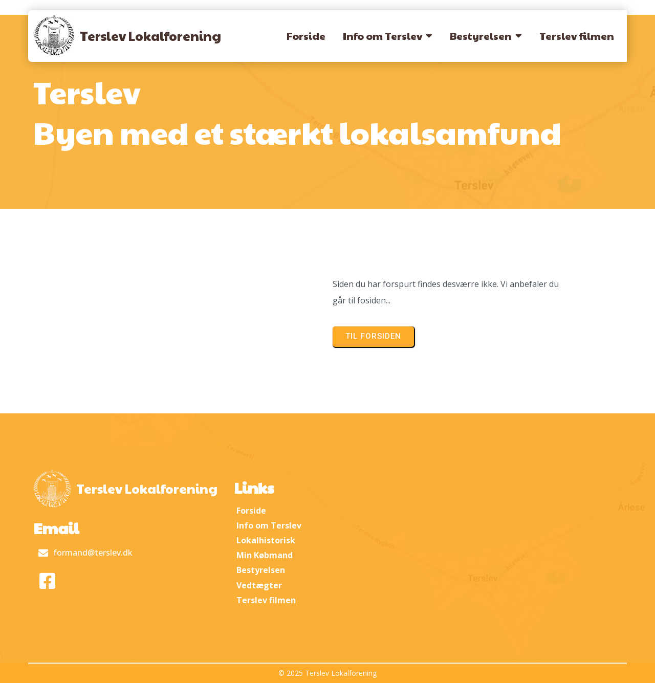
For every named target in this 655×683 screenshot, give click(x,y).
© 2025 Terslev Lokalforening (327, 673)
